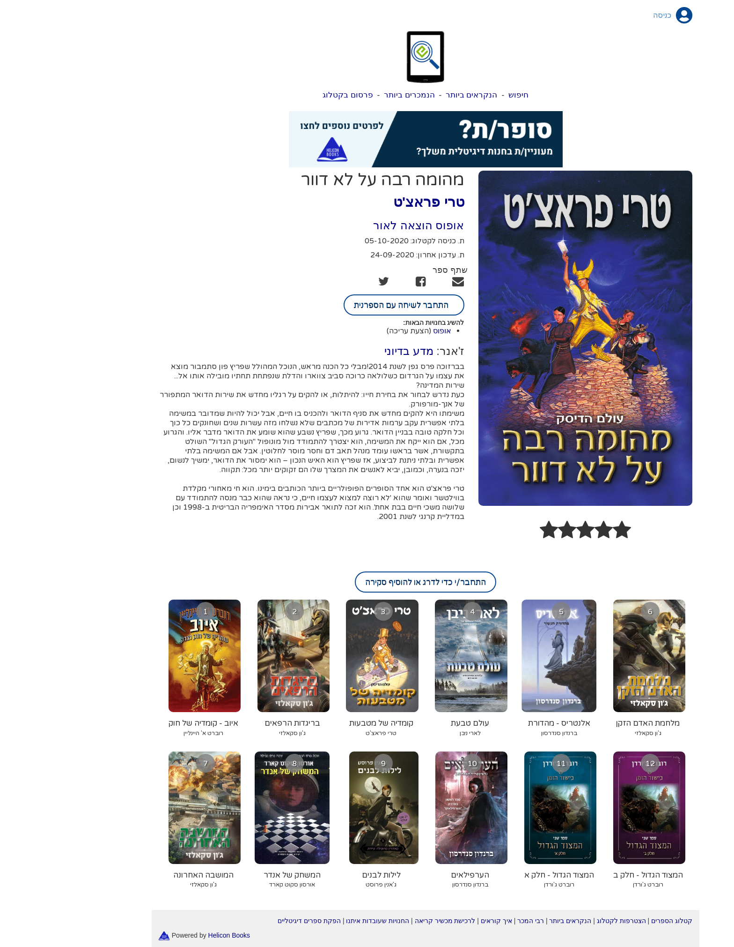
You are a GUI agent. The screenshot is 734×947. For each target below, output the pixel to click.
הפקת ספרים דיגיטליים (250, 920)
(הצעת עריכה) (350, 331)
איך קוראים (438, 920)
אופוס (383, 331)
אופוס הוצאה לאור (360, 225)
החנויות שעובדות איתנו (319, 920)
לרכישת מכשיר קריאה (386, 920)
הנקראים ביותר (413, 94)
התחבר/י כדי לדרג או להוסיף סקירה (367, 582)
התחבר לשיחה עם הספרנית (345, 305)
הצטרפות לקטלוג (562, 920)
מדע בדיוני (350, 351)
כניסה (604, 15)
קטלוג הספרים (613, 920)
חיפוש (460, 94)
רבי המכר (472, 920)
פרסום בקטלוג (289, 94)
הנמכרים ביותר (350, 94)
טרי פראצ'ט (370, 202)
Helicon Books (171, 935)
